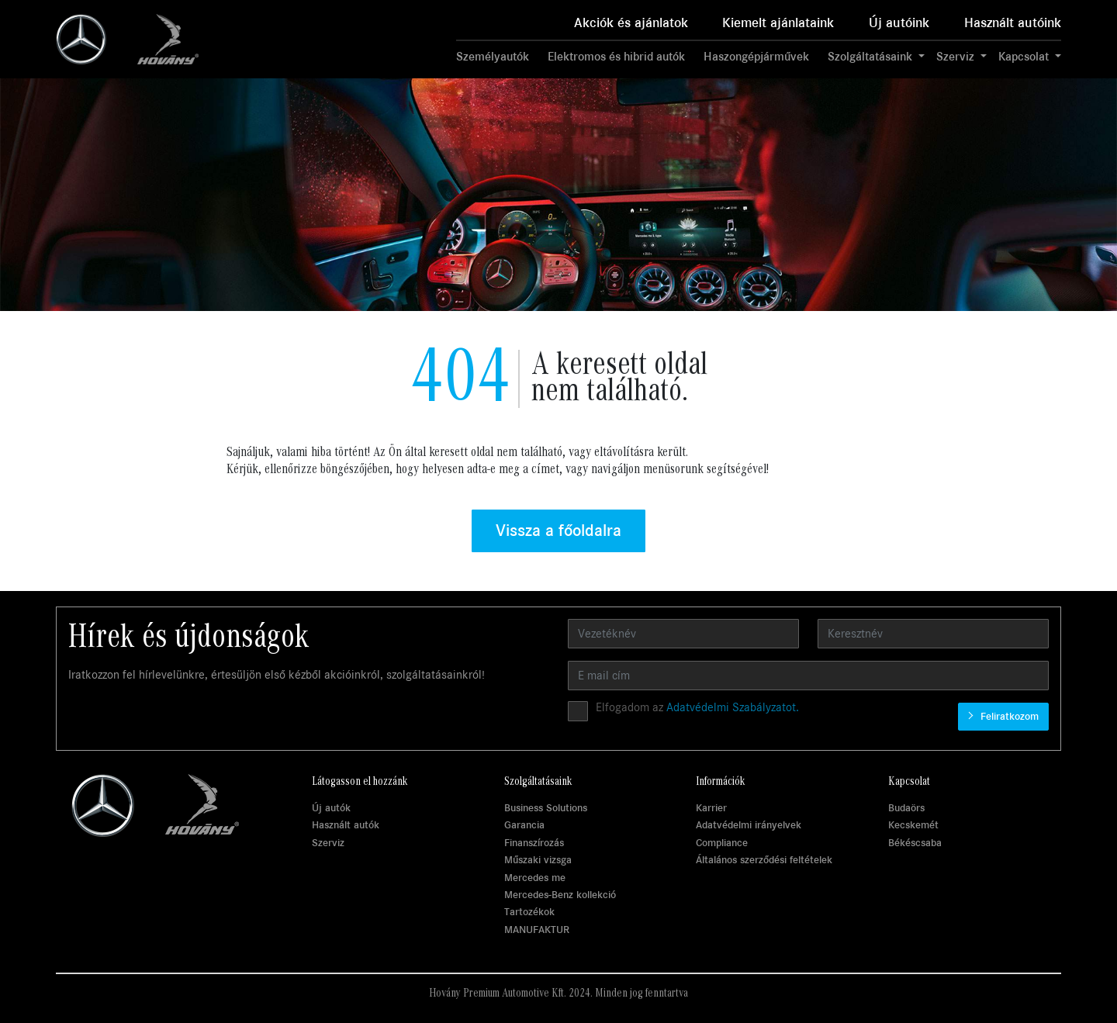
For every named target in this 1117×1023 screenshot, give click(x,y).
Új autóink (899, 23)
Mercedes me (534, 877)
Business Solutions (545, 807)
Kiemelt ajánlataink (778, 23)
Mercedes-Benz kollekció (560, 894)
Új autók (331, 807)
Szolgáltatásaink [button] (871, 57)
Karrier (711, 807)
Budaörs (906, 807)
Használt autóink (1012, 23)
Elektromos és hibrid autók (616, 57)
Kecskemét (913, 824)
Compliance (722, 842)
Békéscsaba (915, 842)
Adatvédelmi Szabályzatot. (732, 707)
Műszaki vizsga (538, 859)
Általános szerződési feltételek (764, 859)
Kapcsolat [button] (1025, 57)
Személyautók (492, 57)
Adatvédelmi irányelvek (748, 824)
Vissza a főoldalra (558, 530)
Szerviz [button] (956, 57)
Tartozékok (529, 911)
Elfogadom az (697, 707)
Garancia (524, 824)
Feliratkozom (1008, 716)
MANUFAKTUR (536, 929)
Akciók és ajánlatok (631, 23)
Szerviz (328, 842)
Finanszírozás (534, 842)
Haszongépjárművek (756, 57)
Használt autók (345, 824)
